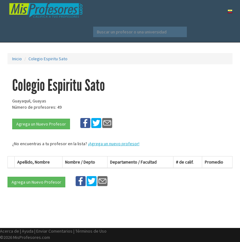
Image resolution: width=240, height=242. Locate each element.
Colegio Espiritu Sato (48, 59)
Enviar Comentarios (54, 231)
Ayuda (27, 231)
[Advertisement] (201, 102)
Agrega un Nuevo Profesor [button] (41, 124)
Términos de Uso (91, 231)
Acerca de (9, 231)
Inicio (17, 59)
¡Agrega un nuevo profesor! (113, 143)
